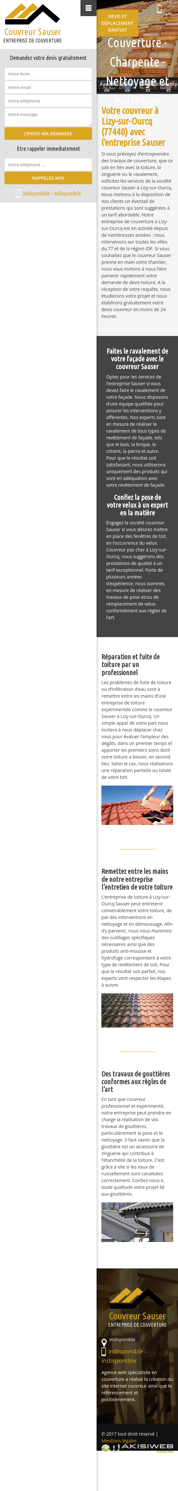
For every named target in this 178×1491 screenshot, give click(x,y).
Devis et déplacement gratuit (117, 23)
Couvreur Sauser (32, 34)
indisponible (36, 193)
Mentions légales (119, 1441)
